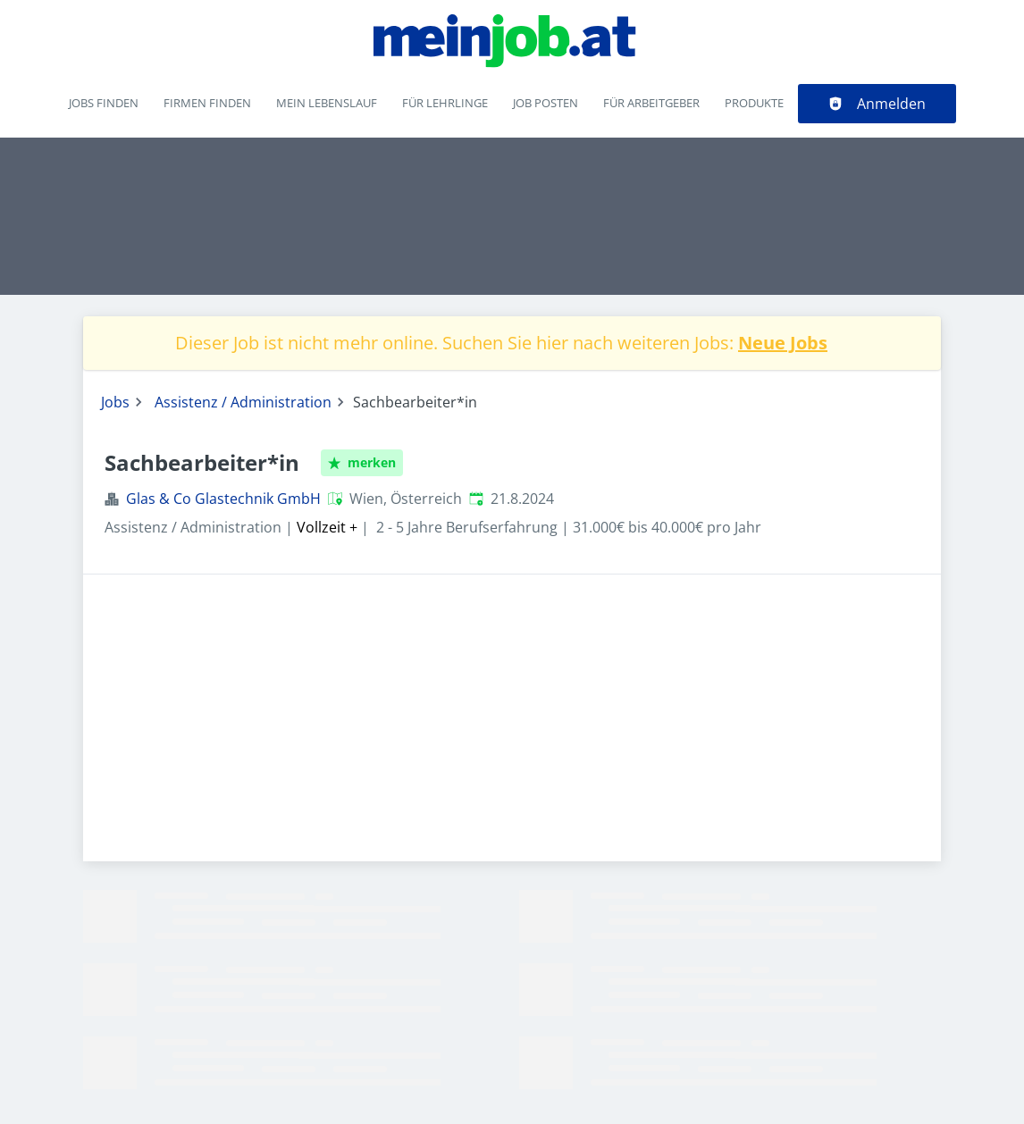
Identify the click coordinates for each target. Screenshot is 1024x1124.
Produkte (754, 103)
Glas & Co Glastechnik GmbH (223, 498)
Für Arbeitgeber (651, 103)
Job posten (545, 103)
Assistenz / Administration (243, 402)
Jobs (115, 402)
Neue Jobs (782, 343)
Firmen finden (207, 103)
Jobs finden (103, 103)
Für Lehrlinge (445, 103)
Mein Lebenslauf (326, 103)
